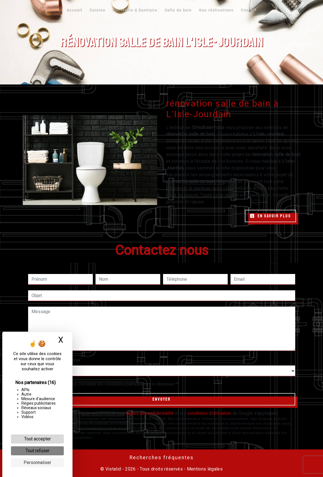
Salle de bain (177, 10)
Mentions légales (204, 469)
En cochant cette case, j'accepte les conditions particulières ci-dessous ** (106, 384)
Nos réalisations (216, 10)
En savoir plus (270, 216)
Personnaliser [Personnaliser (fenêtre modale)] (37, 462)
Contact (249, 10)
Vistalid (113, 469)
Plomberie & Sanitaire (134, 10)
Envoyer (161, 399)
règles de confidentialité (150, 413)
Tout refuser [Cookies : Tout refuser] (37, 450)
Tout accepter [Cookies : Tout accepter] (37, 439)
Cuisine (97, 10)
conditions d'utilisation (209, 413)
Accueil (74, 10)
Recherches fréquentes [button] (162, 457)
